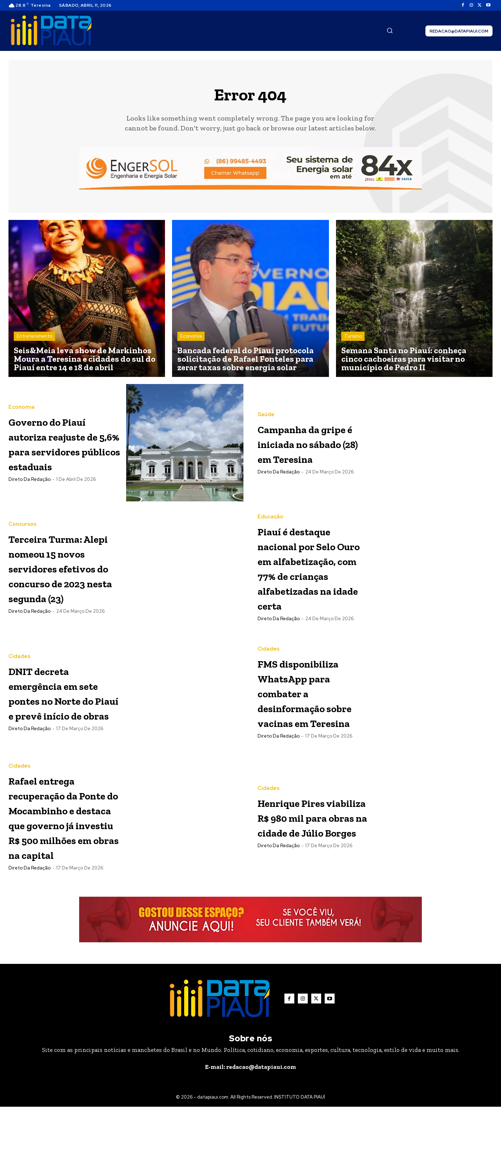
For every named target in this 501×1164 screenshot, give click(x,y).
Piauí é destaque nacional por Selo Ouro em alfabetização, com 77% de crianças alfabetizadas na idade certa (313, 579)
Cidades (19, 662)
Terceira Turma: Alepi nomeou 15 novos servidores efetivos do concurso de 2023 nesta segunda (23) (63, 571)
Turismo (353, 339)
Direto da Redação (29, 497)
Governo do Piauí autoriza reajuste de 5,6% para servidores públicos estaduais (64, 445)
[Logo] (51, 30)
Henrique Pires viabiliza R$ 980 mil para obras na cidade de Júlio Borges (309, 840)
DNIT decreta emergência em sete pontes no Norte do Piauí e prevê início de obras (60, 713)
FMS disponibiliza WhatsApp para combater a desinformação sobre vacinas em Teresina (313, 714)
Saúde (266, 409)
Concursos (22, 513)
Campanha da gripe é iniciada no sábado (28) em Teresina (307, 445)
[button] (390, 30)
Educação (270, 513)
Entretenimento (34, 339)
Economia (191, 339)
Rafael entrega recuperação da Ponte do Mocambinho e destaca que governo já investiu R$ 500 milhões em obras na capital (60, 857)
